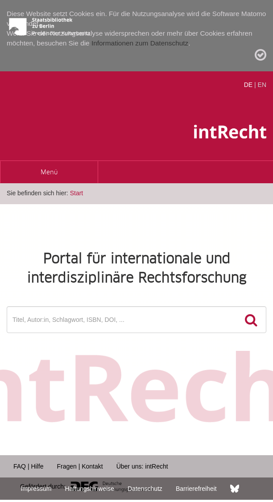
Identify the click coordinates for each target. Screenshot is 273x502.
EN (262, 84)
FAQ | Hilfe (28, 466)
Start (76, 193)
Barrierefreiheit (196, 488)
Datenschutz (145, 488)
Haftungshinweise (90, 488)
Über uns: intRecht (142, 466)
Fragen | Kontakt (80, 466)
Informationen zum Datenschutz (139, 43)
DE (248, 84)
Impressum (36, 488)
